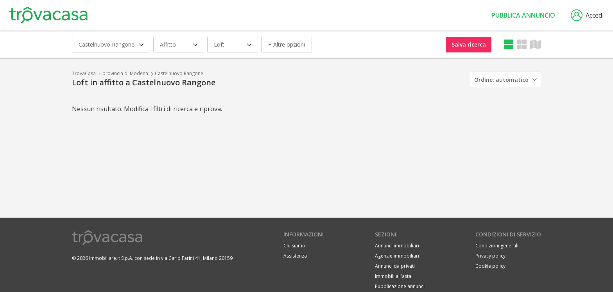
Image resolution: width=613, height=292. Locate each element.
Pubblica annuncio (523, 15)
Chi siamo (294, 245)
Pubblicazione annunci (400, 286)
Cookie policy (490, 266)
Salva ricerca (469, 44)
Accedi (587, 15)
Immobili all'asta (393, 276)
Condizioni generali (496, 245)
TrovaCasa (84, 73)
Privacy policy (490, 255)
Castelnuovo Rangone (179, 73)
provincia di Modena (125, 73)
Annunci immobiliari (397, 245)
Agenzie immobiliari (397, 255)
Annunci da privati (395, 266)
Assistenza (295, 255)
